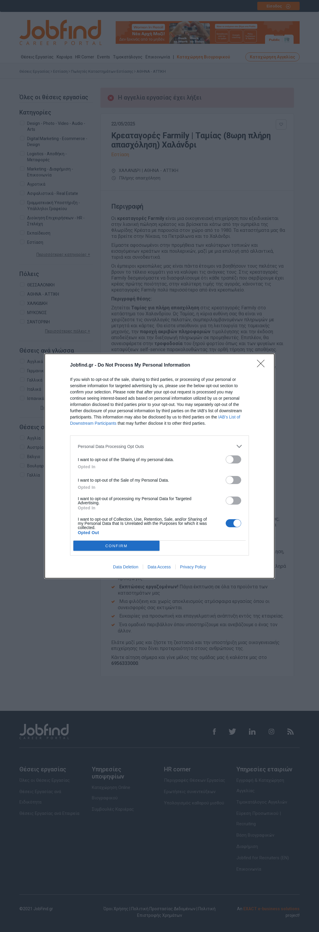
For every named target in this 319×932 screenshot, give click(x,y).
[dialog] (159, 466)
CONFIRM (116, 545)
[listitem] (159, 446)
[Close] (262, 365)
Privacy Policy (193, 567)
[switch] (233, 459)
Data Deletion (125, 567)
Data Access (159, 567)
